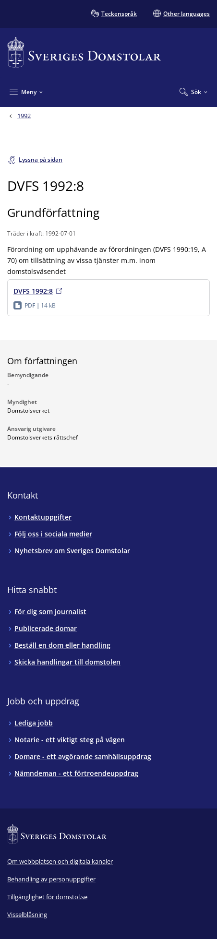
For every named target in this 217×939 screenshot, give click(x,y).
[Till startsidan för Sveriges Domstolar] (84, 52)
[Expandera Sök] (193, 91)
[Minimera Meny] (26, 91)
